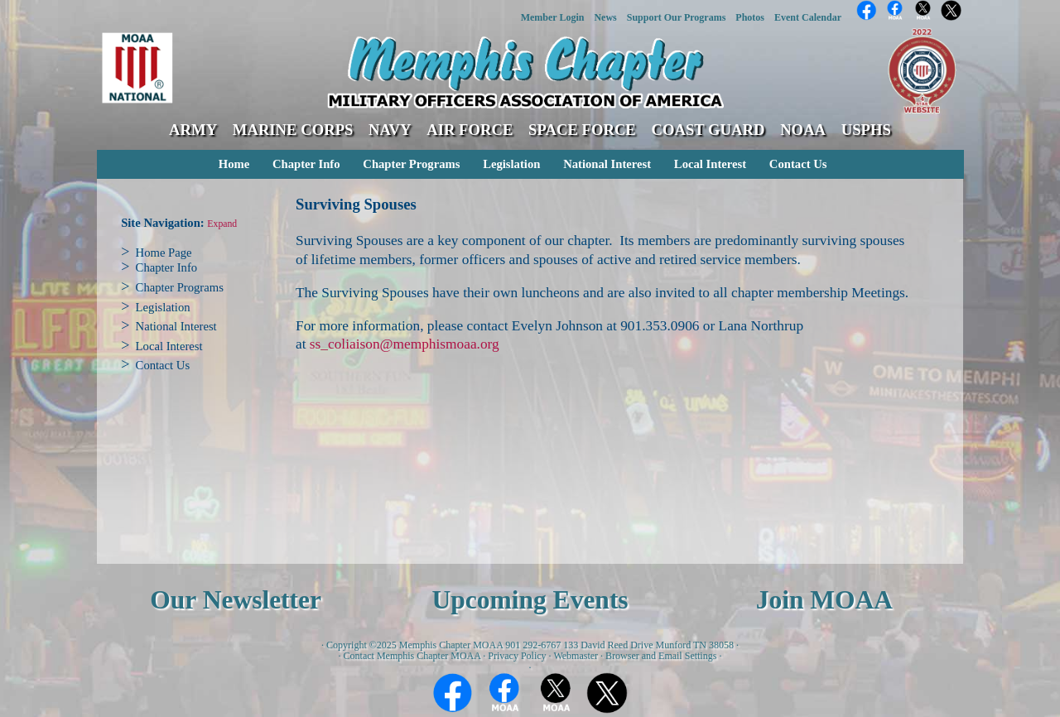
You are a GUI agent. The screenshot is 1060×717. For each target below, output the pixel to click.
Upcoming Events (529, 599)
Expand (222, 224)
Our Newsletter (235, 599)
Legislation (511, 164)
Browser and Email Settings (660, 656)
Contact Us (798, 164)
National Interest (607, 164)
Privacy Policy (517, 656)
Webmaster (575, 656)
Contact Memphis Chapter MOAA (412, 656)
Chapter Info (306, 164)
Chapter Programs (411, 164)
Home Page (164, 252)
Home (234, 164)
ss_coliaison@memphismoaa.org (404, 344)
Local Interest (710, 164)
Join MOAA (824, 599)
